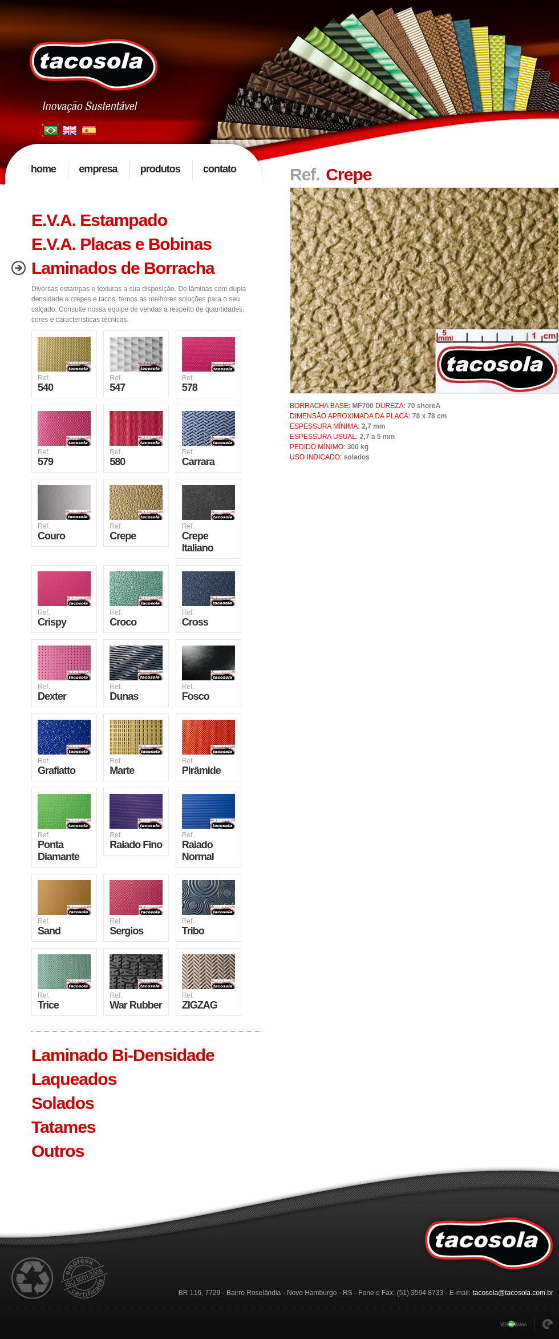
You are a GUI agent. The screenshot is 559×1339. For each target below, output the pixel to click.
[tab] (134, 220)
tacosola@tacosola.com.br (512, 1293)
